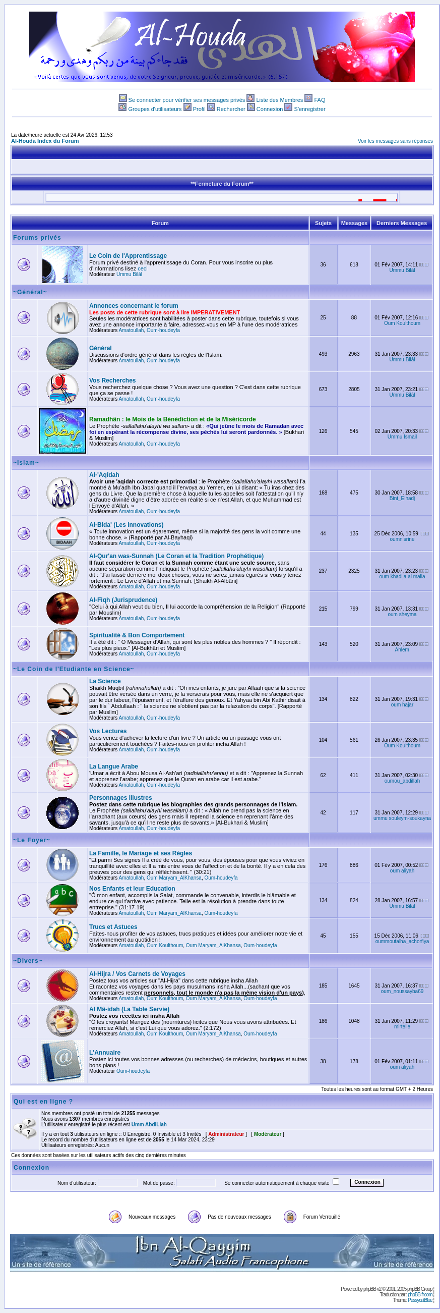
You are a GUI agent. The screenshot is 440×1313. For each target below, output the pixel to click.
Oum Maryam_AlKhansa (174, 878)
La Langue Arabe (113, 766)
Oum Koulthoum (402, 323)
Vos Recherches (112, 380)
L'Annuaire (104, 1052)
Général (100, 348)
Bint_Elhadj (402, 498)
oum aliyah (402, 870)
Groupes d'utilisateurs (154, 109)
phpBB (369, 1289)
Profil (199, 109)
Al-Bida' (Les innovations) (126, 524)
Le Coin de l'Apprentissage (128, 255)
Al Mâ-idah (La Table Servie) (129, 1009)
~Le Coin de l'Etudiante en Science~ (74, 669)
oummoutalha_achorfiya (402, 941)
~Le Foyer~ (31, 840)
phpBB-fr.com (420, 1294)
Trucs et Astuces (113, 927)
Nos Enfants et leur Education (132, 888)
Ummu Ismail (402, 437)
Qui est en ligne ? (43, 1101)
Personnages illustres (120, 797)
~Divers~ (28, 960)
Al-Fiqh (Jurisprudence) (123, 600)
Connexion (270, 109)
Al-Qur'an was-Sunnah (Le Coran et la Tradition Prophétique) (176, 556)
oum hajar (402, 704)
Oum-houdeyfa (163, 330)
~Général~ (30, 292)
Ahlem (402, 649)
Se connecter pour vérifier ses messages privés (187, 100)
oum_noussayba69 (402, 991)
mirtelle (402, 1026)
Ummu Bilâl (129, 274)
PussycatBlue (420, 1300)
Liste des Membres (279, 100)
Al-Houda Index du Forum (45, 141)
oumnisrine (402, 539)
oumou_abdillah (402, 781)
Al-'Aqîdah (104, 474)
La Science (105, 681)
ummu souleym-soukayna (402, 818)
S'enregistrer (310, 109)
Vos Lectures (108, 731)
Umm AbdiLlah (149, 1124)
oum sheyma (402, 614)
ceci (143, 268)
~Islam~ (26, 462)
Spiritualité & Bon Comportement (136, 635)
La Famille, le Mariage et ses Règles (140, 853)
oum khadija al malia (402, 576)
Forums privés (37, 237)
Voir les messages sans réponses (395, 141)
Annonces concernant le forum (133, 305)
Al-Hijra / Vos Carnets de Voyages (137, 973)
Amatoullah (131, 330)
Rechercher (231, 109)
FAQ (319, 100)
